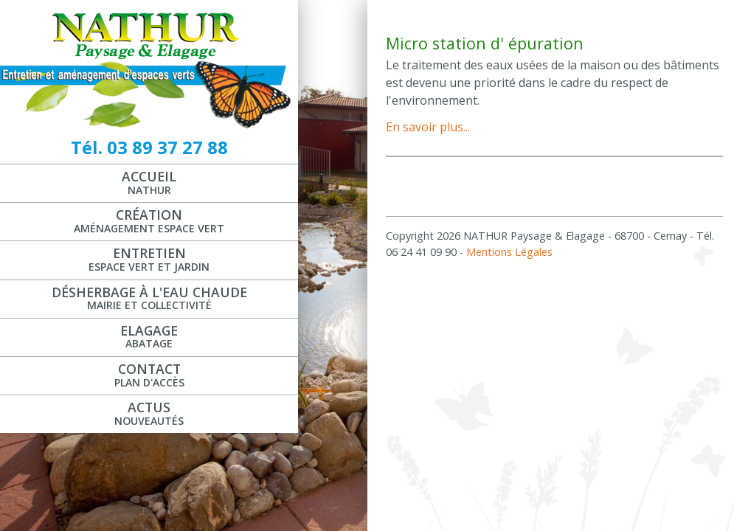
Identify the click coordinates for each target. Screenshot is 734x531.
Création (149, 220)
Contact (149, 374)
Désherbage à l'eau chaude (149, 298)
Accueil (149, 182)
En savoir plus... (428, 127)
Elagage (149, 336)
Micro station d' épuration (485, 43)
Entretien (149, 259)
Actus (149, 413)
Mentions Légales (509, 252)
